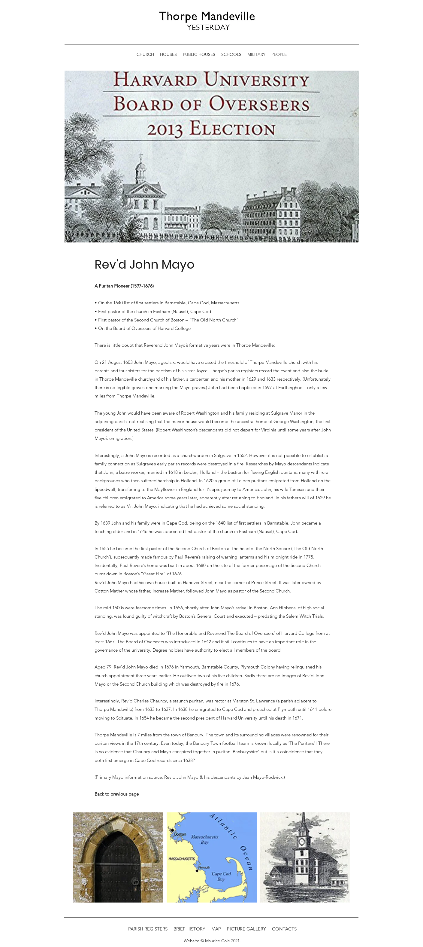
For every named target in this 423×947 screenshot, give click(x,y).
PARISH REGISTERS (148, 929)
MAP (216, 929)
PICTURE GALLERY (246, 929)
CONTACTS (284, 929)
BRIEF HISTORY (189, 929)
